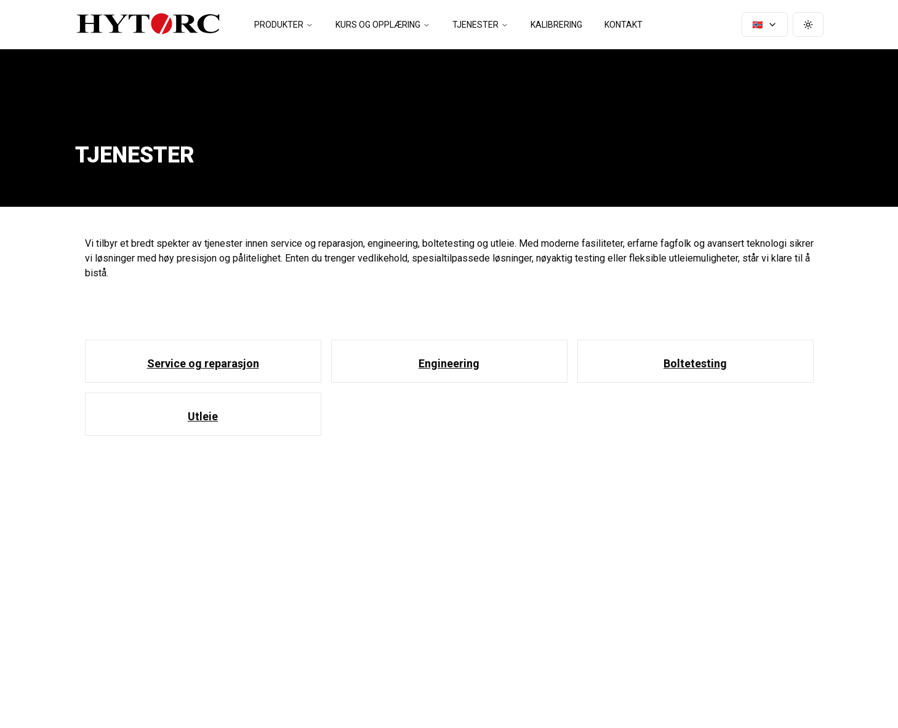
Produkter (283, 25)
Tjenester (480, 25)
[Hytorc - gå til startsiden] (147, 24)
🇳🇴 (764, 25)
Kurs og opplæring (382, 25)
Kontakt (623, 25)
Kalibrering (556, 25)
